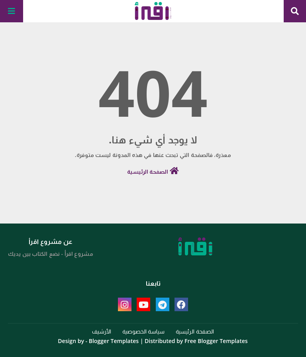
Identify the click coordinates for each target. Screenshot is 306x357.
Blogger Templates (114, 341)
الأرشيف (101, 331)
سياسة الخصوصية (143, 331)
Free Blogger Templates (216, 341)
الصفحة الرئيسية (153, 171)
